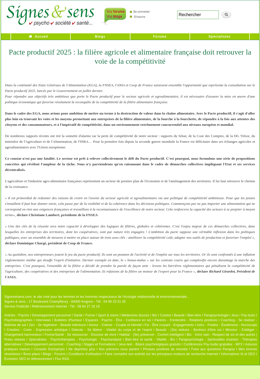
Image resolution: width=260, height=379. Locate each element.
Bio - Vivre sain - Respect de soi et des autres (221, 335)
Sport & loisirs (108, 315)
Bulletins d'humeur (68, 320)
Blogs (100, 36)
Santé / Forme (84, 315)
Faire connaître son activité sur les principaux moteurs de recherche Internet (161, 354)
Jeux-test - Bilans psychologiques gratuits (149, 344)
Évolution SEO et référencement (28, 359)
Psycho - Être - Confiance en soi (126, 320)
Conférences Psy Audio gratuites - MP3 (213, 344)
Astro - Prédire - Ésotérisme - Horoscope (227, 325)
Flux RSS (62, 359)
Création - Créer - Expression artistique (37, 330)
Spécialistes (219, 36)
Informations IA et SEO (238, 354)
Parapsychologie (216, 315)
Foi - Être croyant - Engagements (169, 325)
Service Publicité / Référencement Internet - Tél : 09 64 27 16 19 (52, 306)
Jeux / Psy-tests (243, 315)
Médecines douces (135, 315)
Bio (154, 315)
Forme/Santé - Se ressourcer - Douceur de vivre (80, 335)
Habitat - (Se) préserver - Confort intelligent (151, 335)
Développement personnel (51, 315)
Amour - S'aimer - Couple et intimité (114, 325)
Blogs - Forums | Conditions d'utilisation (72, 354)
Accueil (41, 36)
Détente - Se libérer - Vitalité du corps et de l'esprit (112, 330)
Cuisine (165, 315)
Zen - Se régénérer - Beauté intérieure (57, 325)
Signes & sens (15, 301)
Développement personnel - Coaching (52, 344)
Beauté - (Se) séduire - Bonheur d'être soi (189, 330)
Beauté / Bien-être (187, 315)
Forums (159, 36)
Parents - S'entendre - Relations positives (186, 320)
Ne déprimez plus (82, 349)
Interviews (43, 320)
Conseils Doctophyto (49, 349)
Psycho (23, 315)
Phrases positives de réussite (165, 349)
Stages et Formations (100, 344)
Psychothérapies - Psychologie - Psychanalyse (86, 339)
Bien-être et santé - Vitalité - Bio (150, 339)
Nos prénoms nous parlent (119, 349)
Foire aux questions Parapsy (213, 349)
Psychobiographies (18, 320)
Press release (14, 339)
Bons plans (31, 354)
